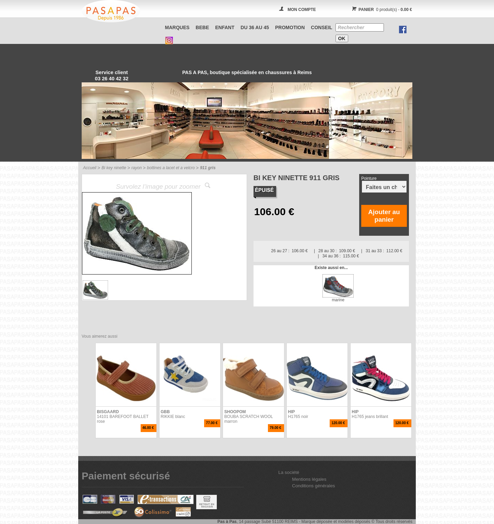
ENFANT (224, 27)
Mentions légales (309, 479)
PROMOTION (290, 27)
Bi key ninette (114, 167)
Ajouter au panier (384, 215)
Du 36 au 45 (254, 27)
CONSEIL (321, 27)
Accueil (89, 167)
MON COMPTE (301, 9)
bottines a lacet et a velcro (171, 167)
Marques (177, 27)
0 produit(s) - (381, 9)
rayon (136, 167)
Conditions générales (313, 485)
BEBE (202, 27)
